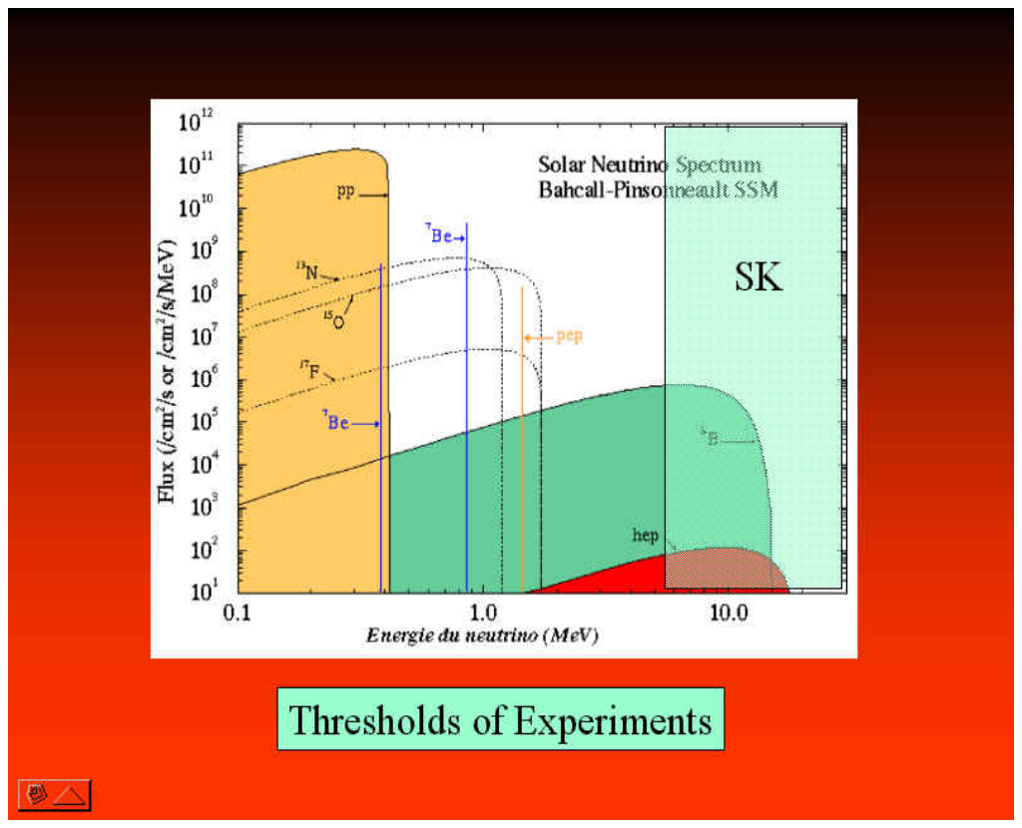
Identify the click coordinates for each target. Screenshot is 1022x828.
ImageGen (545, 802)
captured (99, 734)
